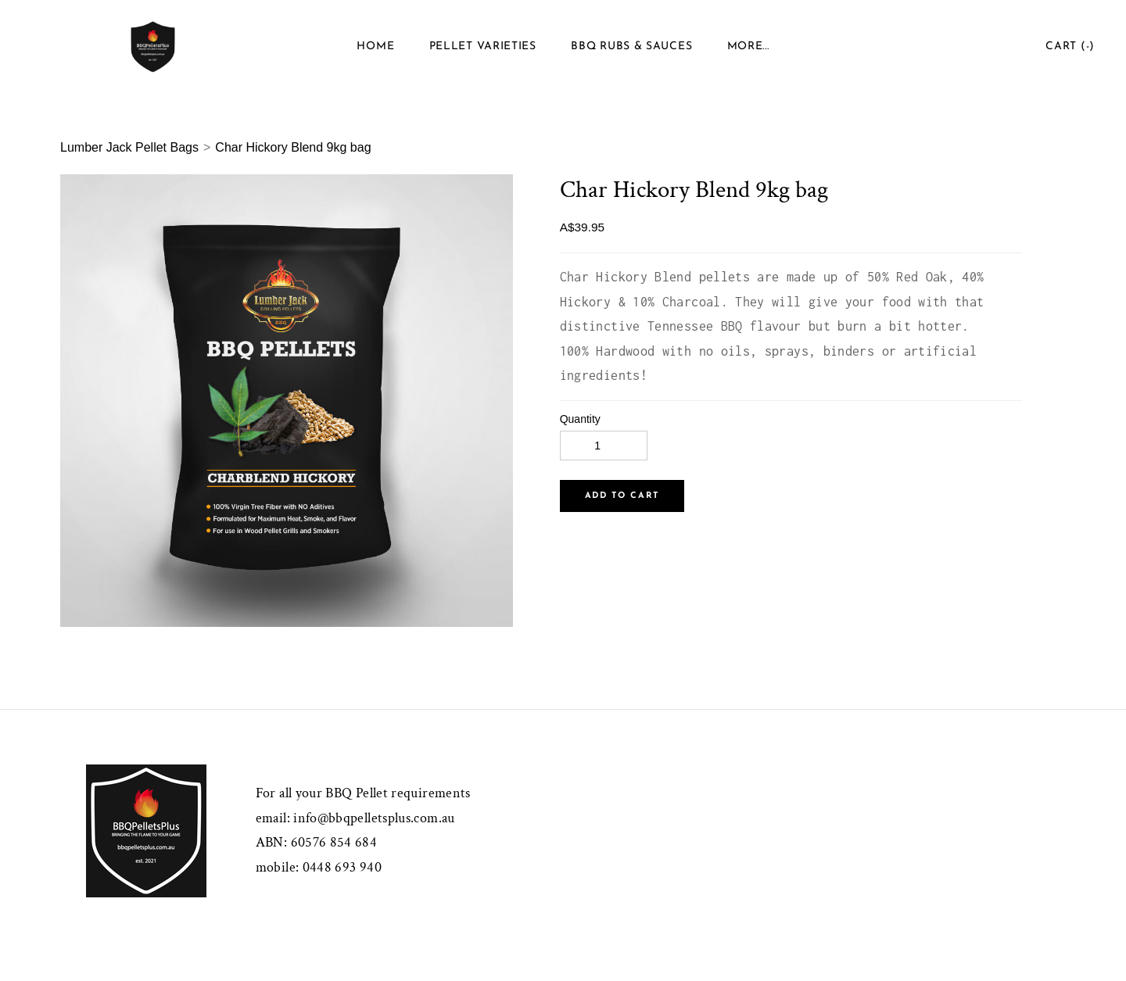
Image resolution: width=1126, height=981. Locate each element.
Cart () (1070, 46)
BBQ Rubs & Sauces (631, 46)
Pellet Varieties (482, 46)
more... (748, 46)
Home (375, 46)
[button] (622, 496)
